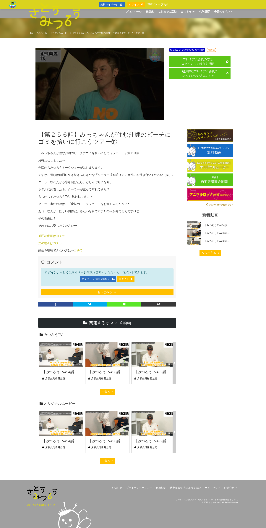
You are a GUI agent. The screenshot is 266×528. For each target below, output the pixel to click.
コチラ (78, 250)
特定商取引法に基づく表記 (185, 487)
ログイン (126, 278)
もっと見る (210, 252)
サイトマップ (212, 487)
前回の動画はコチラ (51, 235)
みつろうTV (42, 33)
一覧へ (107, 391)
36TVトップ (157, 4)
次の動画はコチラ (50, 243)
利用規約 (161, 487)
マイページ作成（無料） (98, 278)
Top (31, 33)
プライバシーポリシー (139, 487)
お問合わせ (230, 487)
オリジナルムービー (60, 33)
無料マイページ (111, 4)
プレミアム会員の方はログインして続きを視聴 (204, 61)
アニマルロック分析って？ (221, 205)
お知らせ (117, 487)
